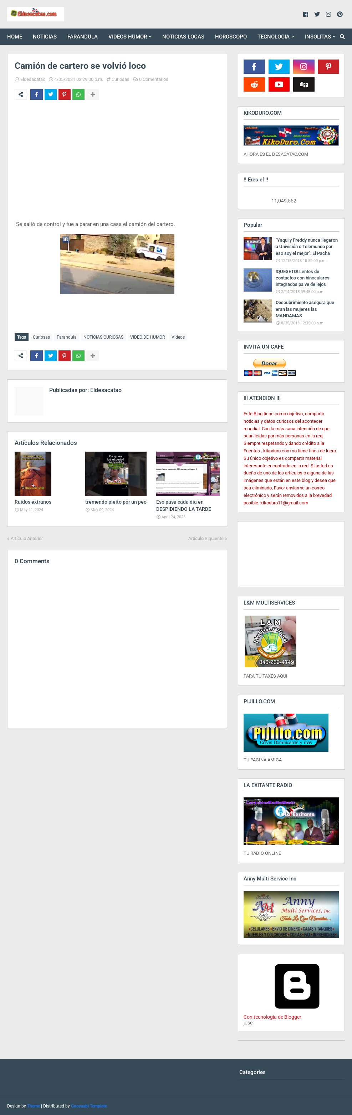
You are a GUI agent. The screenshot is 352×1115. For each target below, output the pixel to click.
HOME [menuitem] (14, 37)
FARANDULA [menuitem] (82, 37)
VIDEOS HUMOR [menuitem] (127, 37)
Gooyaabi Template (89, 1106)
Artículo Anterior (27, 537)
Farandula (67, 337)
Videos (178, 337)
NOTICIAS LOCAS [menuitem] (183, 37)
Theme (33, 1106)
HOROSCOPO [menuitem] (231, 37)
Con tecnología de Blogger (297, 1014)
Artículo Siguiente (206, 537)
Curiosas (120, 79)
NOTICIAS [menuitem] (45, 37)
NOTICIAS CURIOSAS (103, 337)
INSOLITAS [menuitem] (318, 37)
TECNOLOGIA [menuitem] (273, 37)
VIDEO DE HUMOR (147, 337)
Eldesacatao (32, 79)
